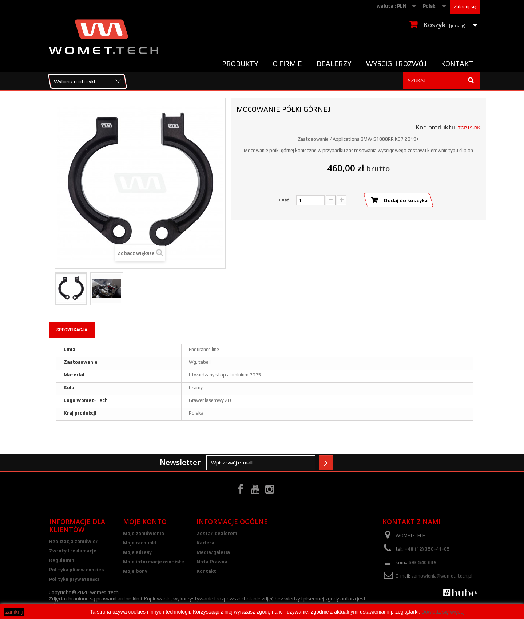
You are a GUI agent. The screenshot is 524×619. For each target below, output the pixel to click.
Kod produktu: (436, 127)
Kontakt (457, 64)
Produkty (240, 64)
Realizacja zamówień (74, 541)
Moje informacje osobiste (153, 561)
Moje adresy (137, 552)
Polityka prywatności (74, 579)
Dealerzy (334, 64)
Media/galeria (213, 552)
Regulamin (61, 560)
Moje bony (135, 571)
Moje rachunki (139, 543)
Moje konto (145, 521)
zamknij (14, 612)
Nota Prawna (211, 561)
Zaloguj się (465, 6)
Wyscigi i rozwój (396, 64)
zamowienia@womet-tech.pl (441, 576)
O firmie (287, 64)
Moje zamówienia (143, 533)
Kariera (205, 543)
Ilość (284, 200)
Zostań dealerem (216, 533)
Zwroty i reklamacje (72, 551)
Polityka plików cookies (76, 569)
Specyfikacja (71, 329)
